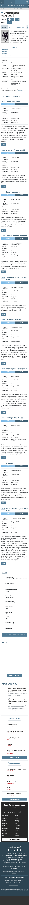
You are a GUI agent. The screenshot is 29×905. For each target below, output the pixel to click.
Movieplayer (4, 8)
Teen (16, 832)
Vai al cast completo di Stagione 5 (15, 635)
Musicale (17, 821)
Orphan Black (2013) (18, 8)
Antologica (4, 816)
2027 (4, 812)
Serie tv (10, 8)
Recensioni (9, 5)
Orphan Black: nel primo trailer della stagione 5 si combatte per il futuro (17, 701)
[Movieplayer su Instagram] (14, 850)
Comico (4, 821)
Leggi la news (19, 90)
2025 (11, 812)
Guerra (16, 815)
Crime (3, 825)
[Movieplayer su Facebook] (8, 850)
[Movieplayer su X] (11, 850)
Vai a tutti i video (14, 675)
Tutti (9, 22)
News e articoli (8, 55)
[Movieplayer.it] (9, 2)
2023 (19, 812)
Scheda (4, 27)
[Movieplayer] (14, 847)
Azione (12, 66)
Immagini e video (19, 27)
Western (17, 835)
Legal (16, 818)
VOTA (21, 104)
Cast (10, 27)
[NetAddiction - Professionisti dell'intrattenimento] (18, 878)
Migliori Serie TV (19, 5)
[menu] (2, 2)
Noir (16, 823)
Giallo (3, 835)
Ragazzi (17, 827)
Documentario (5, 827)
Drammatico (22, 65)
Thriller (16, 833)
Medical (17, 820)
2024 (15, 812)
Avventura (4, 818)
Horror (16, 816)
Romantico (17, 828)
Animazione (5, 815)
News (2, 5)
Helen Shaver (14, 299)
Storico (16, 830)
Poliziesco (17, 825)
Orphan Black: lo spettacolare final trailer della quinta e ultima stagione (17, 690)
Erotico (4, 830)
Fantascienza (14, 65)
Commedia (4, 823)
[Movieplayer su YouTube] (17, 850)
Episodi (6, 49)
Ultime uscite (14, 757)
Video (5, 53)
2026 (8, 812)
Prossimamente (14, 799)
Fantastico (4, 833)
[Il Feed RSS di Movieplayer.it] (20, 850)
